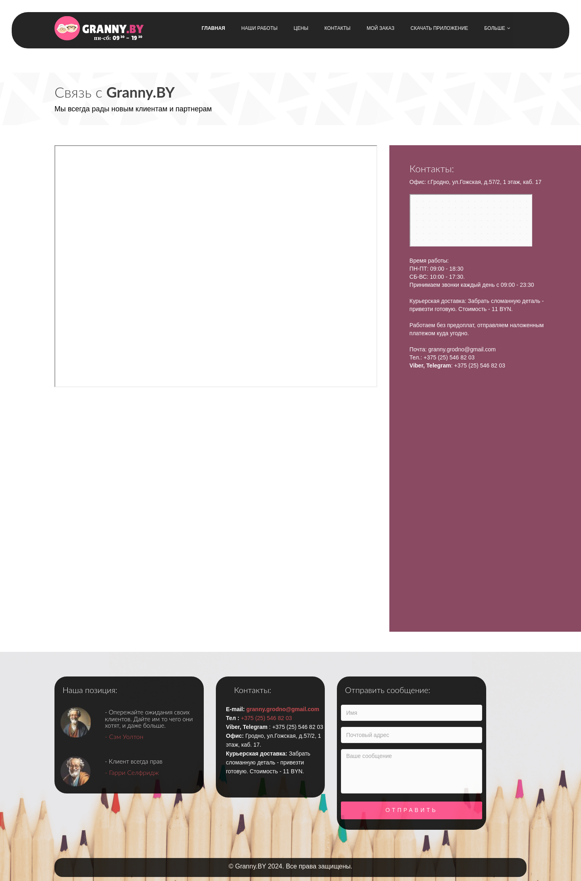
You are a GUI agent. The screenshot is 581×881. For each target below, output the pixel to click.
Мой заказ (381, 28)
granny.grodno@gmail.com (461, 349)
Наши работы (259, 28)
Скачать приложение (439, 28)
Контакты (337, 28)
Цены (301, 28)
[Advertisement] (242, 511)
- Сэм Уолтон (124, 736)
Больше (497, 28)
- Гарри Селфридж (132, 772)
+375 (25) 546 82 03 (449, 357)
